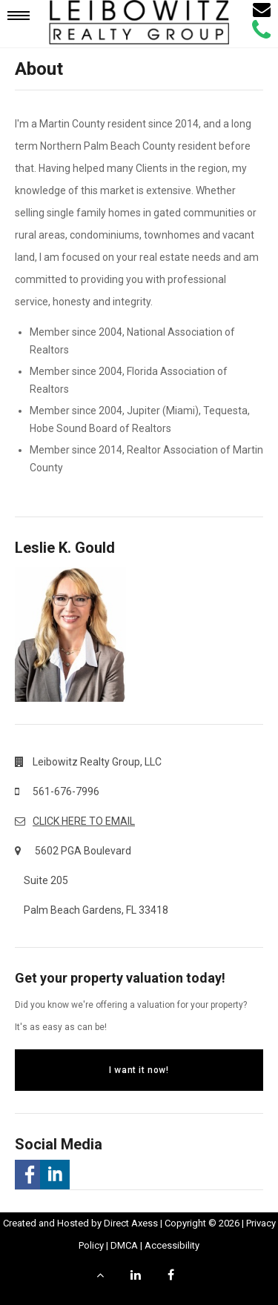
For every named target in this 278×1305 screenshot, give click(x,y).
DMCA (124, 1245)
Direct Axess (131, 1223)
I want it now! (138, 1070)
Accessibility (172, 1245)
